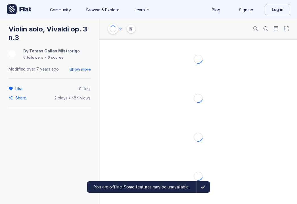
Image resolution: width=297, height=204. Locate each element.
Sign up (246, 9)
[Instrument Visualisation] (131, 29)
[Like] (20, 88)
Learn (142, 9)
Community (60, 9)
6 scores (55, 57)
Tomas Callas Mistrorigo (54, 50)
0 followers (33, 57)
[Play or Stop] (113, 29)
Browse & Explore (102, 9)
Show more (80, 69)
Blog (216, 9)
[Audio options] (120, 29)
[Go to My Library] (19, 9)
